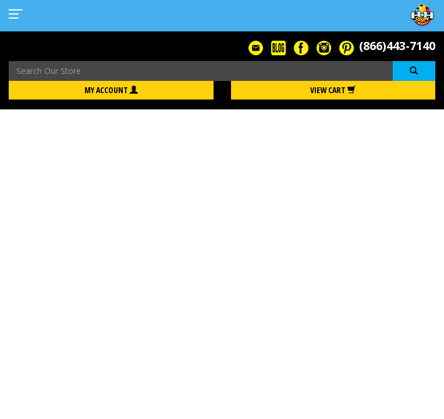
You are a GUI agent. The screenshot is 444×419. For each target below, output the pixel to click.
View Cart (333, 89)
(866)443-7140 (397, 46)
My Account (111, 89)
